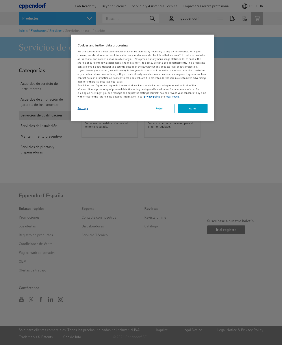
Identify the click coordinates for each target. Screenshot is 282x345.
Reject (159, 108)
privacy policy (152, 96)
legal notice (172, 96)
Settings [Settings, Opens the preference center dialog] (83, 108)
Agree (193, 108)
